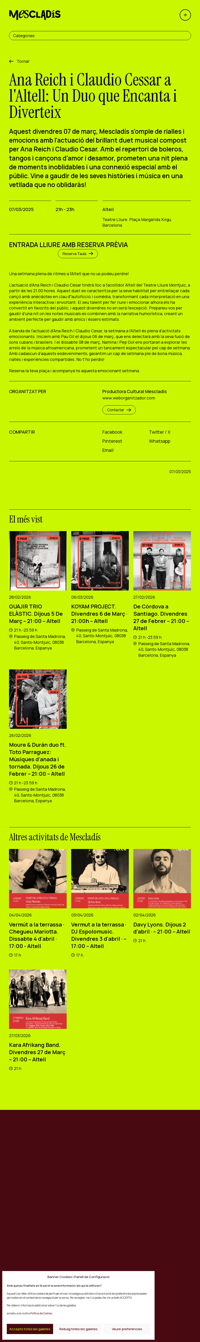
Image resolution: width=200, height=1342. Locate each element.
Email (107, 450)
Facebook (112, 432)
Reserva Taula (78, 253)
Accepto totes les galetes (29, 1329)
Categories (24, 35)
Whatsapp (159, 441)
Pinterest (112, 441)
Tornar (23, 61)
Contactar (119, 409)
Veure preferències (127, 1329)
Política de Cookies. (41, 1313)
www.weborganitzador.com (128, 398)
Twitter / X (159, 432)
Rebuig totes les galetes (78, 1329)
